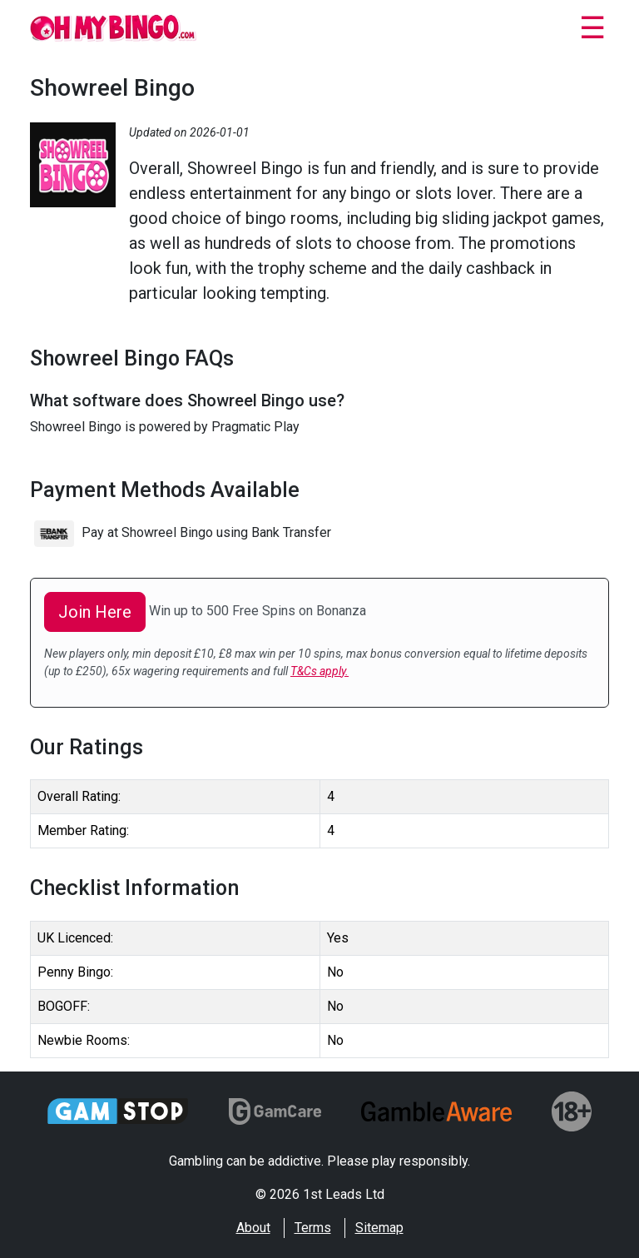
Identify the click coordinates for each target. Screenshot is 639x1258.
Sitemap (379, 1228)
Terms (313, 1228)
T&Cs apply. (319, 671)
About (253, 1228)
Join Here (94, 612)
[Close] (592, 30)
